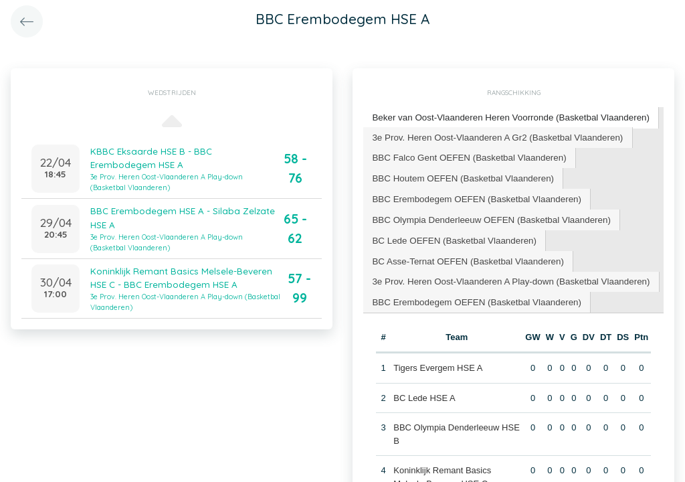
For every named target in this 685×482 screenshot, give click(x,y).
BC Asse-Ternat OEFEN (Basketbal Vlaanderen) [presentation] (465, 256)
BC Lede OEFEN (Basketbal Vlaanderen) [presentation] (451, 236)
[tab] (507, 117)
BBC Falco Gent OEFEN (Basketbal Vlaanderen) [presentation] (466, 156)
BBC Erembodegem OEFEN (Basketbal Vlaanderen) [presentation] (473, 196)
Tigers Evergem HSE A (437, 361)
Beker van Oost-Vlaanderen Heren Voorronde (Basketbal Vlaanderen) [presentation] (507, 117)
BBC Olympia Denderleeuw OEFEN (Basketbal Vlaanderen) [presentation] (487, 216)
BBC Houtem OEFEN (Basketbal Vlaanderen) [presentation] (460, 176)
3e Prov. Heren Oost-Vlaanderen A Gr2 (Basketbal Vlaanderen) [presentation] (493, 136)
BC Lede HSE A (424, 391)
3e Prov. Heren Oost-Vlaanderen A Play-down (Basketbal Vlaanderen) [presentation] (507, 276)
